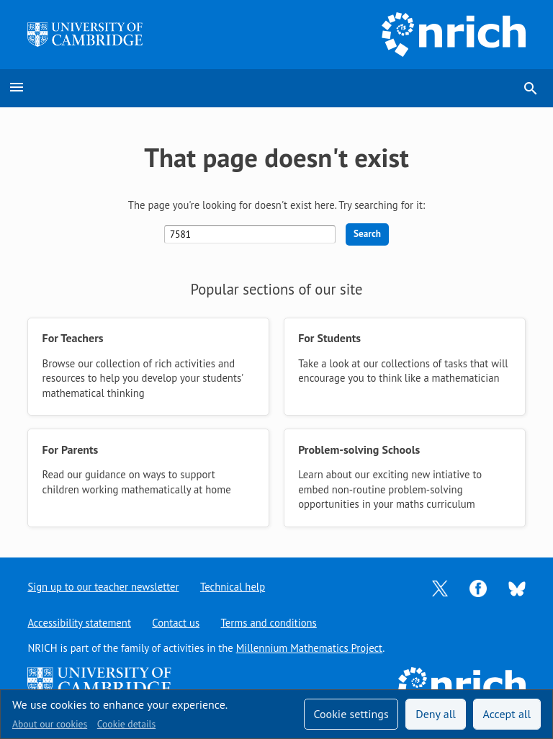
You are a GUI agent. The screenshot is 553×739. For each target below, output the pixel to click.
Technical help (232, 587)
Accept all (507, 714)
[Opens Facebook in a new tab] (478, 587)
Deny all (435, 714)
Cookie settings (350, 714)
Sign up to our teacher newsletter (103, 587)
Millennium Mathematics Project (309, 648)
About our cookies (49, 723)
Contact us (175, 623)
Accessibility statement (78, 623)
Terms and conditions (269, 623)
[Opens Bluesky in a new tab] (517, 587)
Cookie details (126, 723)
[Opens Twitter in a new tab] (440, 587)
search (530, 88)
